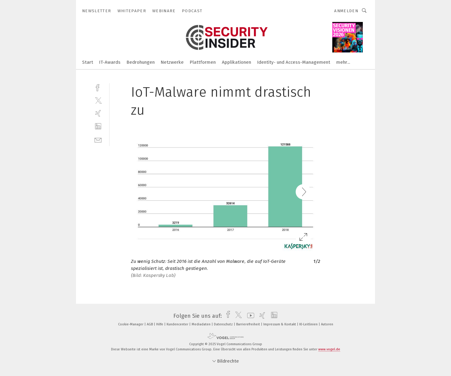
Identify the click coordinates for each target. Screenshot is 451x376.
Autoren (327, 324)
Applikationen (236, 62)
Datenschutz (224, 324)
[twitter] (98, 100)
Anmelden (346, 10)
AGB (150, 324)
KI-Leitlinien (309, 324)
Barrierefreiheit (248, 324)
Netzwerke (172, 62)
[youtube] (249, 316)
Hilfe (160, 324)
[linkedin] (98, 126)
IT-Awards (110, 62)
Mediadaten (201, 324)
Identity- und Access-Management (293, 62)
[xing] (98, 113)
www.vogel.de (329, 349)
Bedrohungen (141, 62)
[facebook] (98, 87)
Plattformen (203, 62)
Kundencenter (178, 324)
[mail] (98, 139)
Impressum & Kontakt (280, 324)
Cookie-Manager (131, 324)
